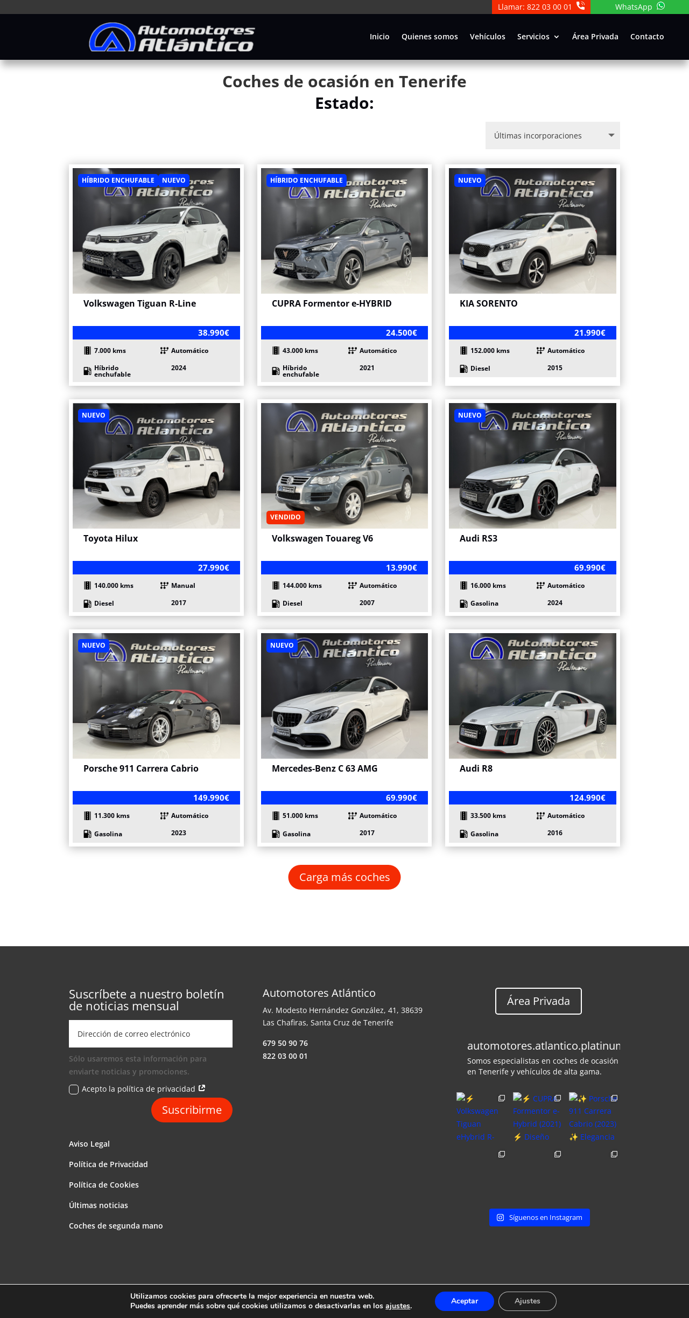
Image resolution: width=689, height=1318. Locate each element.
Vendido (285, 517)
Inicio (380, 37)
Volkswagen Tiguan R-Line (139, 303)
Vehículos (487, 37)
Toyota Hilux (110, 538)
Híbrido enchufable (118, 180)
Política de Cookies (104, 1185)
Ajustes (527, 1301)
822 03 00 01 (285, 1056)
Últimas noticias (98, 1205)
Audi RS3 (478, 538)
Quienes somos (430, 37)
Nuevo (174, 180)
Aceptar (464, 1301)
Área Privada (595, 37)
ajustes (397, 1306)
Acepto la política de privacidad (137, 1089)
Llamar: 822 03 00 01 (541, 7)
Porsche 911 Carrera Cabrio (141, 768)
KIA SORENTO (489, 303)
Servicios (533, 37)
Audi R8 (476, 768)
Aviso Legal (89, 1144)
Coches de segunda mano (116, 1225)
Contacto (647, 37)
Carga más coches (344, 877)
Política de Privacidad (108, 1164)
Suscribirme (192, 1109)
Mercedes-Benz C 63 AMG (325, 768)
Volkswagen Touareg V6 (322, 538)
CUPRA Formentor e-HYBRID (332, 303)
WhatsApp (640, 7)
